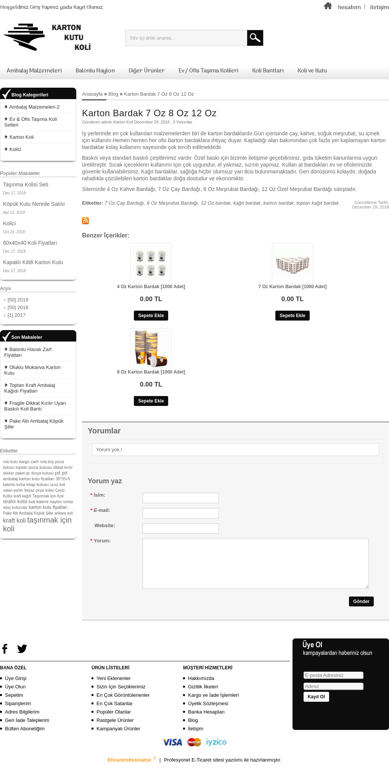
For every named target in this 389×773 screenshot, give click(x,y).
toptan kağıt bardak (317, 203)
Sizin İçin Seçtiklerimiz (121, 696)
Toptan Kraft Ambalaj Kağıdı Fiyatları (29, 388)
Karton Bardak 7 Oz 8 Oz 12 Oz (159, 94)
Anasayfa (92, 94)
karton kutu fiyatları (48, 507)
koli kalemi (38, 501)
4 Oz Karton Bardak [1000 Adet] (151, 286)
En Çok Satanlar (114, 712)
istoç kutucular (15, 507)
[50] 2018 (18, 307)
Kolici (15, 149)
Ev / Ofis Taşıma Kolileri (208, 70)
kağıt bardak (247, 203)
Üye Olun (15, 696)
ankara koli (64, 513)
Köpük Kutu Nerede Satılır (34, 204)
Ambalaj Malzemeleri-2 (34, 107)
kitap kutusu (37, 484)
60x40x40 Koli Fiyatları (30, 243)
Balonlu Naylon (95, 70)
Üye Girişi (15, 687)
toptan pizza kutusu (34, 467)
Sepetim (14, 704)
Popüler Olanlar (113, 721)
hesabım (349, 8)
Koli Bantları (268, 70)
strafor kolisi (15, 501)
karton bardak (279, 203)
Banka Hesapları (206, 721)
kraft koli (14, 520)
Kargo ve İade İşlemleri (213, 704)
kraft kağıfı (23, 496)
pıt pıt (61, 473)
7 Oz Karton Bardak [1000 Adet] (293, 286)
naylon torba (61, 501)
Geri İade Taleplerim (27, 729)
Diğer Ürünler (147, 70)
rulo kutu (10, 462)
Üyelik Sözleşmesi (208, 712)
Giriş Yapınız (44, 7)
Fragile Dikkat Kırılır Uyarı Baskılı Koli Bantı (35, 406)
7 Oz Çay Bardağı (124, 203)
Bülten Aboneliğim (25, 738)
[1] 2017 (17, 315)
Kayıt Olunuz (88, 7)
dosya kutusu (42, 473)
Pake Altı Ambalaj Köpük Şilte (28, 513)
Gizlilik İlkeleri (203, 696)
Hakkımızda (201, 687)
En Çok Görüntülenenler (122, 704)
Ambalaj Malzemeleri (34, 70)
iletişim (379, 8)
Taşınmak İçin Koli (48, 496)
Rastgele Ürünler (115, 729)
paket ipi (23, 473)
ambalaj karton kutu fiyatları (29, 478)
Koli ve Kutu (312, 70)
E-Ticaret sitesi (208, 769)
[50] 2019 (18, 300)
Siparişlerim (18, 712)
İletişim (195, 738)
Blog (113, 94)
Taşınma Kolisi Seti (25, 184)
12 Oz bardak (215, 203)
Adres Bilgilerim (22, 721)
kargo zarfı (29, 461)
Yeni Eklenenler (113, 687)
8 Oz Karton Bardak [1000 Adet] (151, 372)
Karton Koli (22, 137)
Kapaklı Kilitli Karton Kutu (33, 262)
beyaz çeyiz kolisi (39, 490)
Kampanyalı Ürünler (118, 738)
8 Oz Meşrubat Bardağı (172, 203)
